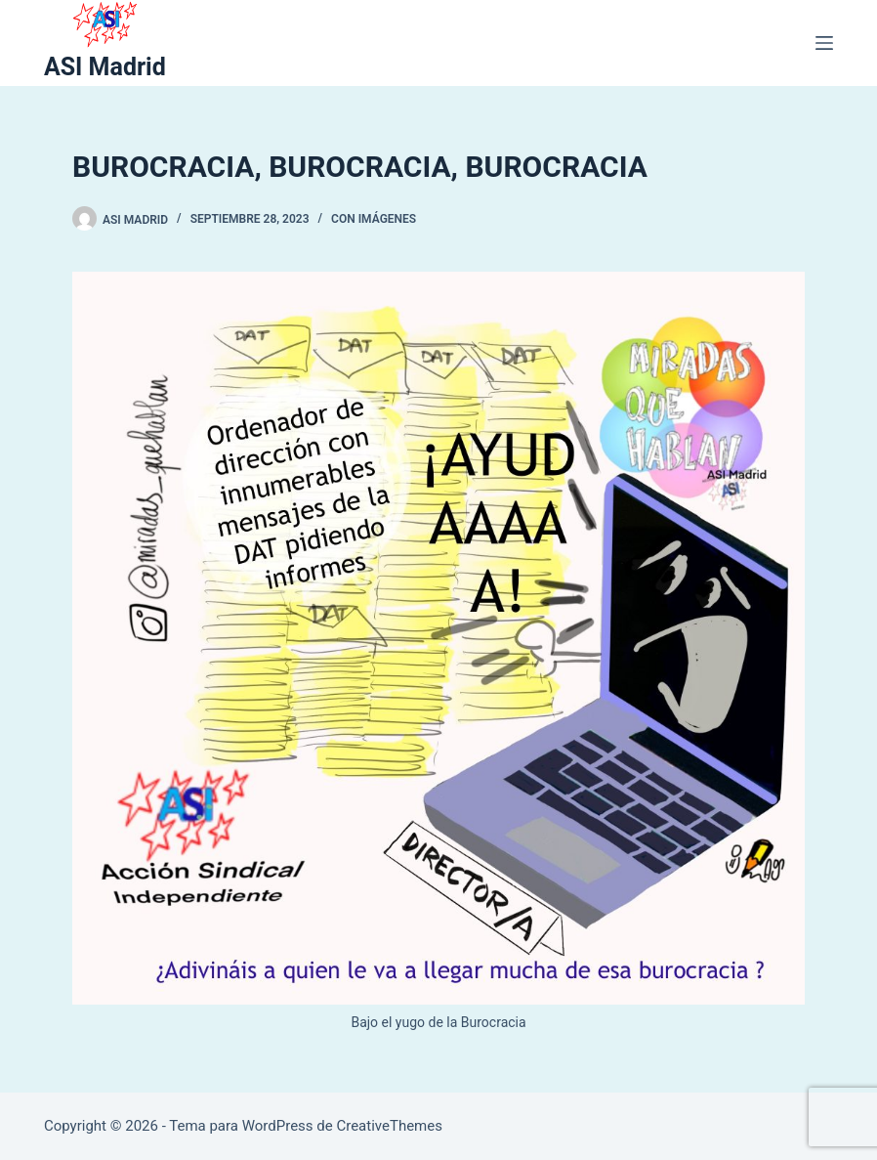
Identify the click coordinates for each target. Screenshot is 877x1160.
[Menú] (824, 43)
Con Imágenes (373, 219)
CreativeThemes (389, 1126)
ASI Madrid (105, 67)
